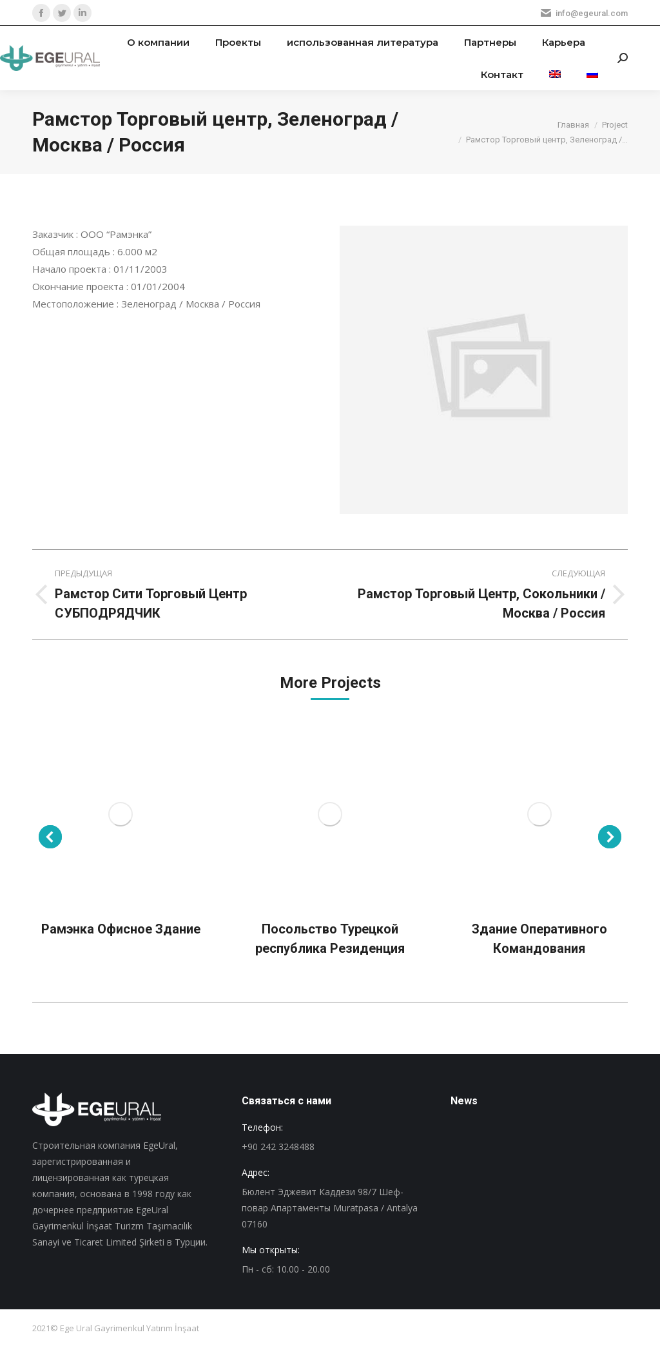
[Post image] (120, 814)
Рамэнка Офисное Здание (120, 929)
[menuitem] (158, 42)
